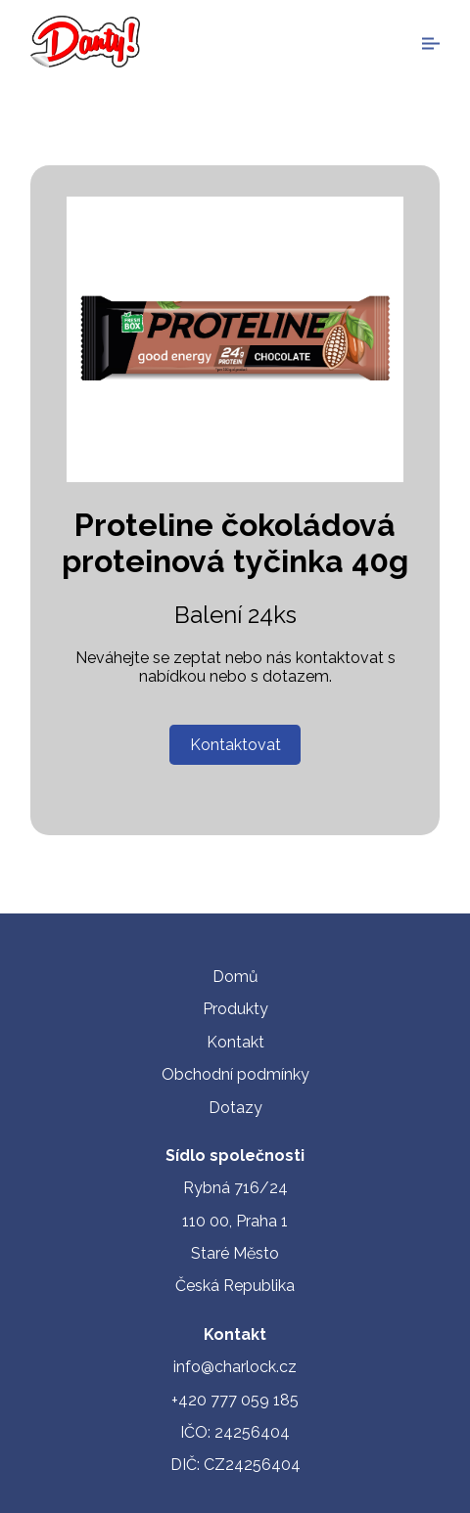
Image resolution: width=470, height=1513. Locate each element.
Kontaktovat (235, 744)
